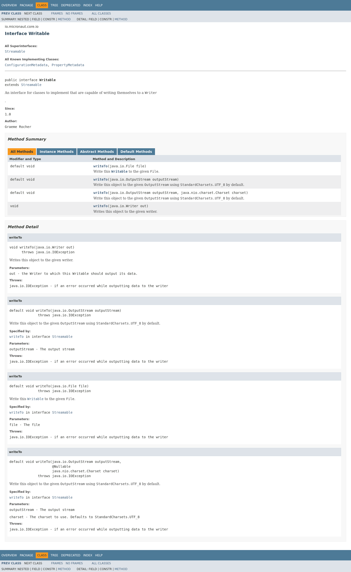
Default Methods (136, 152)
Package (26, 5)
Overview (9, 5)
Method (64, 19)
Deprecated (70, 5)
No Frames (74, 13)
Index (87, 5)
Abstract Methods (97, 152)
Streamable (15, 51)
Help (99, 5)
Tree (54, 5)
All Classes (101, 13)
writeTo (100, 166)
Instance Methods (56, 152)
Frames (57, 13)
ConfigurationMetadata (26, 65)
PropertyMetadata (68, 65)
